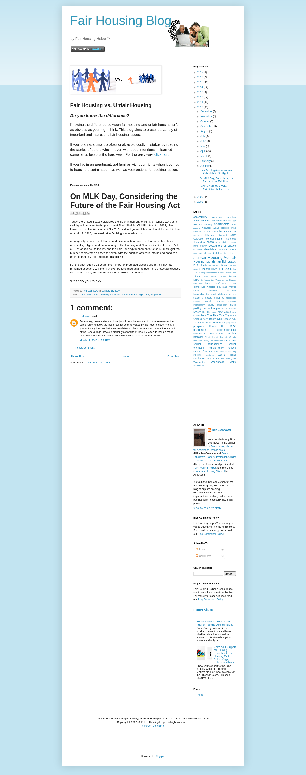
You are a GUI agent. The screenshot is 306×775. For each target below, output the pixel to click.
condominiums (214, 238)
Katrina (232, 276)
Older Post (173, 356)
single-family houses (222, 347)
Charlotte (197, 235)
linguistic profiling (214, 283)
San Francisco (216, 340)
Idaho (233, 269)
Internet (197, 276)
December (206, 111)
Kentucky (198, 280)
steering (197, 354)
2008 (200, 201)
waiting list (231, 358)
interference (230, 273)
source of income (202, 351)
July (203, 136)
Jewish (214, 276)
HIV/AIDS (216, 269)
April (203, 151)
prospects (198, 326)
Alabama (198, 224)
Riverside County (227, 337)
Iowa (206, 276)
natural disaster (228, 308)
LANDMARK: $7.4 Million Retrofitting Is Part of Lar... (216, 188)
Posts (200, 549)
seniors (227, 340)
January (205, 165)
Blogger (159, 756)
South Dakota (220, 351)
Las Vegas (216, 280)
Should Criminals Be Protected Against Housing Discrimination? (215, 623)
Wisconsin (198, 365)
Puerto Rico (217, 326)
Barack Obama (210, 231)
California (231, 231)
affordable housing (221, 220)
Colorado (198, 238)
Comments (203, 556)
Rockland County (201, 340)
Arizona (196, 228)
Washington (199, 362)
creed (217, 242)
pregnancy (231, 322)
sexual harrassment (207, 344)
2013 (200, 92)
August (204, 131)
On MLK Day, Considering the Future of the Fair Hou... (217, 180)
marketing (213, 290)
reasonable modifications (208, 333)
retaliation (198, 337)
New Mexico (224, 312)
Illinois (196, 272)
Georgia (225, 265)
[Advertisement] (214, 395)
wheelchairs (217, 361)
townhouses (199, 358)
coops (210, 242)
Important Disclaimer (153, 725)
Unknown (85, 316)
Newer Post (77, 356)
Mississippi (231, 298)
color (82, 294)
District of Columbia (202, 253)
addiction (217, 217)
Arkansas (206, 228)
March (204, 156)
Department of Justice (222, 245)
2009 (200, 196)
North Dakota (209, 319)
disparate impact (227, 249)
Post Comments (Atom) (99, 362)
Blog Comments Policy (210, 534)
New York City (221, 315)
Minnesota (206, 297)
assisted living (228, 228)
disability (90, 294)
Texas (233, 354)
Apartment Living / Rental (210, 471)
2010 (200, 107)
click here (162, 155)
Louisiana (222, 287)
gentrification (214, 265)
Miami (213, 294)
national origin (136, 294)
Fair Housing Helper (204, 467)
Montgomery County (203, 305)
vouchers (219, 358)
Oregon (227, 319)
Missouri (197, 301)
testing (221, 354)
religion (154, 294)
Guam (233, 265)
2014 (200, 87)
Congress (231, 238)
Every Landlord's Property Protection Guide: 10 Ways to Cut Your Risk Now (214, 457)
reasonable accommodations (214, 329)
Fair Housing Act (104, 294)
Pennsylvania (205, 322)
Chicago (209, 235)
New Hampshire (209, 312)
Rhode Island (211, 337)
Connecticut (199, 242)
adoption (231, 217)
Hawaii (196, 269)
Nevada (197, 312)
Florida (204, 265)
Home (126, 356)
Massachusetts (201, 294)
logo (227, 283)
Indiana (221, 273)
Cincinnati (222, 235)
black (222, 231)
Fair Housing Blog (120, 20)
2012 (200, 97)
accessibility (200, 217)
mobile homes (214, 301)
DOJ (214, 253)
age (234, 220)
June (203, 141)
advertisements (202, 220)
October (205, 121)
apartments (221, 224)
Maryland (231, 290)
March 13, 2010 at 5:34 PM (95, 340)
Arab (234, 224)
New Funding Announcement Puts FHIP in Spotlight (216, 172)
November (206, 116)
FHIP (196, 265)
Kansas (223, 276)
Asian (216, 228)
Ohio (219, 318)
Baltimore (197, 231)
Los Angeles (208, 287)
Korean (207, 280)
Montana (232, 301)
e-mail (196, 258)
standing (232, 351)
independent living (209, 273)
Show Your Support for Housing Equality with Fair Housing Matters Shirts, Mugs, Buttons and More (225, 655)
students (210, 355)
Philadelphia (219, 322)
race (147, 294)
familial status (121, 294)
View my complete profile (207, 508)
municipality (222, 305)
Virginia (210, 358)
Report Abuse (203, 609)
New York (206, 315)
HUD (225, 268)
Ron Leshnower (221, 430)
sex (161, 294)
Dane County (200, 246)
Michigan (222, 294)
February (205, 161)
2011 (200, 102)
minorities (219, 297)
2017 (200, 72)
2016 (200, 77)
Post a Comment (84, 347)
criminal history (229, 242)
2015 (200, 82)
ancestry (208, 224)
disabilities (198, 249)
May (203, 146)
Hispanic (205, 269)
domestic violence (226, 253)
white (233, 361)
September (207, 126)
